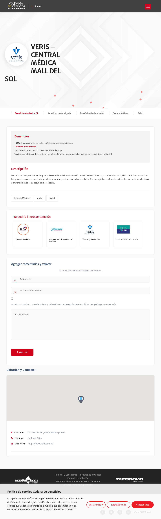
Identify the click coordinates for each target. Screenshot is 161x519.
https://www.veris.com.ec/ (41, 443)
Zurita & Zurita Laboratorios (127, 239)
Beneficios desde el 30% (59, 113)
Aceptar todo (142, 504)
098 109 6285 (35, 438)
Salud (140, 113)
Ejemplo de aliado (23, 239)
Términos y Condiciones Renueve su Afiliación (78, 481)
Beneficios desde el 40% (91, 113)
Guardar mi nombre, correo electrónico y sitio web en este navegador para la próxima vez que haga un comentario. (63, 304)
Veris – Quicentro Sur (91, 239)
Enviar (22, 352)
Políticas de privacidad (90, 475)
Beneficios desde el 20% (26, 113)
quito (39, 198)
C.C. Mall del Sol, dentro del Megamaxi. (46, 432)
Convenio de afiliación (77, 478)
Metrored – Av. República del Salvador (60, 240)
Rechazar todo (118, 504)
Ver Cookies (95, 504)
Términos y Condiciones (65, 475)
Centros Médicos (120, 113)
